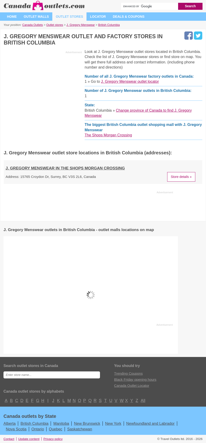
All (143, 400)
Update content (29, 439)
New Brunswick (87, 423)
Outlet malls (36, 16)
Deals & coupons (128, 16)
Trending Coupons (128, 373)
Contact (8, 439)
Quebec (55, 429)
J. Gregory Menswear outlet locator (130, 81)
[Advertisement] (43, 88)
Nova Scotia (16, 429)
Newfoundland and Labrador (150, 423)
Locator (98, 16)
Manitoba (61, 423)
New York (113, 423)
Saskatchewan (79, 429)
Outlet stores (69, 16)
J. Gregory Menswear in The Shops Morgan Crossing (65, 168)
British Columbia (34, 423)
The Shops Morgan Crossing (108, 135)
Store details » (181, 177)
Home (12, 16)
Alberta (9, 423)
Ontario (37, 429)
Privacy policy (53, 439)
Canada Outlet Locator (131, 386)
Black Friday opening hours (135, 379)
